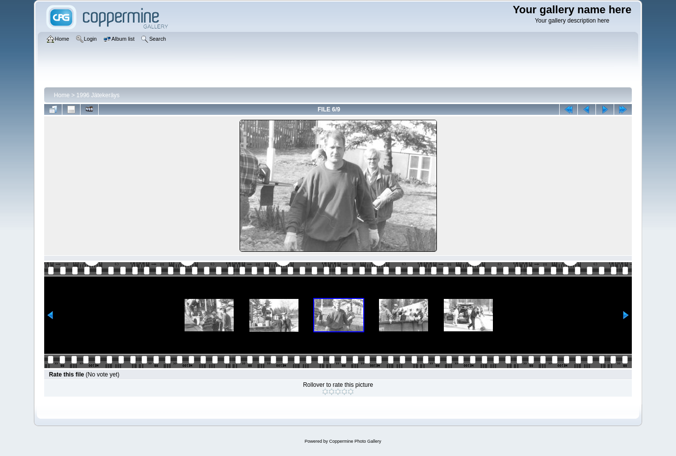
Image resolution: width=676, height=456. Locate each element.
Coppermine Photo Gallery (355, 441)
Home (62, 95)
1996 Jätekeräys (98, 95)
